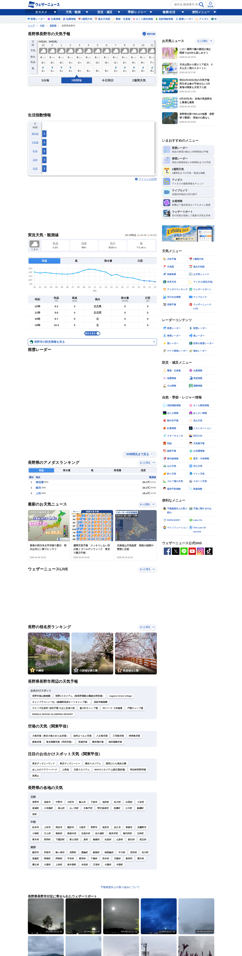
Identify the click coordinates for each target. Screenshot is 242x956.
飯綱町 (140, 808)
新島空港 (36, 742)
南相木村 (71, 833)
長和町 (47, 839)
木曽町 (119, 864)
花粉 (35, 160)
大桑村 (108, 864)
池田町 (105, 802)
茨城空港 (82, 742)
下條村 (94, 858)
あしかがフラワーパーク (44, 769)
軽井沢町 (113, 833)
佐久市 (117, 827)
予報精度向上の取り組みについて (120, 887)
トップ (31, 25)
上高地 (65, 769)
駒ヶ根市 (60, 852)
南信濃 (40, 482)
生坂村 (108, 839)
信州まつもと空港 (82, 736)
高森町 (35, 858)
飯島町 (96, 852)
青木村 (35, 839)
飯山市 (82, 802)
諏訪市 (70, 827)
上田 (38, 493)
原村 (85, 839)
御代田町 (127, 833)
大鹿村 (47, 864)
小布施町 (48, 808)
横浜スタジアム (93, 763)
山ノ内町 (74, 808)
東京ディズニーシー (70, 763)
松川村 (117, 802)
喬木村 (140, 858)
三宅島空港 (118, 736)
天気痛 (35, 142)
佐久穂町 (99, 833)
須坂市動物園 (100, 702)
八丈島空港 (102, 736)
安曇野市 (141, 827)
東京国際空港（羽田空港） (59, 742)
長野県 (53, 25)
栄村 (34, 814)
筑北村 (143, 839)
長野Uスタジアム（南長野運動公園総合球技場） (79, 696)
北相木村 (85, 833)
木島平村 (88, 808)
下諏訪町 (60, 839)
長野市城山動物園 (41, 696)
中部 (42, 25)
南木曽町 (71, 864)
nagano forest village (120, 696)
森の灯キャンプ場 (89, 708)
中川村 (121, 852)
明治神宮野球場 (138, 769)
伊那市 (47, 852)
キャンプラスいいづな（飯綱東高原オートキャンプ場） (60, 702)
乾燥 (35, 151)
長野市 (35, 802)
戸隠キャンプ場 (135, 708)
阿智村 (59, 858)
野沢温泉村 (103, 808)
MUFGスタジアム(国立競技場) (109, 769)
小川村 (128, 808)
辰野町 (73, 852)
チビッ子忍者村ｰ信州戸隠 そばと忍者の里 (53, 708)
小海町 (35, 833)
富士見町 (74, 839)
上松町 (59, 864)
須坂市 (47, 802)
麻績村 (96, 839)
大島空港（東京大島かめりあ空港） (50, 736)
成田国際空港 (115, 742)
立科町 (140, 833)
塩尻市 (105, 827)
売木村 (105, 858)
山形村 (119, 839)
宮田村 (133, 852)
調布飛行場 (97, 742)
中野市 (59, 802)
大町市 (70, 802)
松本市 (35, 827)
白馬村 (129, 802)
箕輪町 (84, 852)
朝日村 (131, 839)
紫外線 (35, 134)
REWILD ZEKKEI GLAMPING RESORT (52, 714)
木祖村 (84, 864)
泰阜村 (129, 858)
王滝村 (96, 864)
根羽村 (82, 858)
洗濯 (35, 168)
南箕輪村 (109, 852)
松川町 (145, 852)
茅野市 (94, 827)
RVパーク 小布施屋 (112, 708)
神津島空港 (134, 736)
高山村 (61, 808)
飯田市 (35, 852)
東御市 (129, 827)
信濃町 (117, 808)
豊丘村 (35, 864)
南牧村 (59, 833)
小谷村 (140, 802)
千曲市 (94, 802)
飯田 (38, 487)
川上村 (47, 833)
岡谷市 (59, 827)
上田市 (47, 827)
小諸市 (82, 827)
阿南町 (47, 858)
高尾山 (35, 775)
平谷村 (70, 858)
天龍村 (117, 858)
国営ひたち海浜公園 (116, 763)
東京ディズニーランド (43, 763)
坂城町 (35, 808)
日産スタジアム (82, 769)
